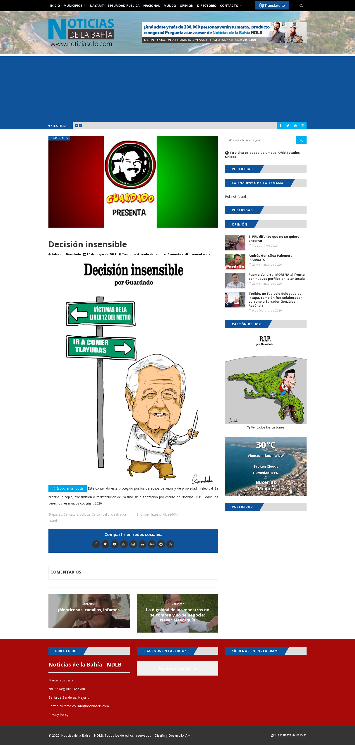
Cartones (59, 138)
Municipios (73, 5)
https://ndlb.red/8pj (165, 514)
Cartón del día (102, 514)
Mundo (170, 5)
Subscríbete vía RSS (286, 735)
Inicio (55, 5)
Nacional (151, 5)
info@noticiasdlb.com (93, 706)
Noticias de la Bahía (177, 668)
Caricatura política (77, 514)
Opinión (187, 5)
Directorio (206, 5)
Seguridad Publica (124, 5)
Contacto (229, 5)
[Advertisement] (177, 88)
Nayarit (97, 5)
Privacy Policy (58, 714)
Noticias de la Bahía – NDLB (82, 735)
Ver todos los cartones (265, 427)
